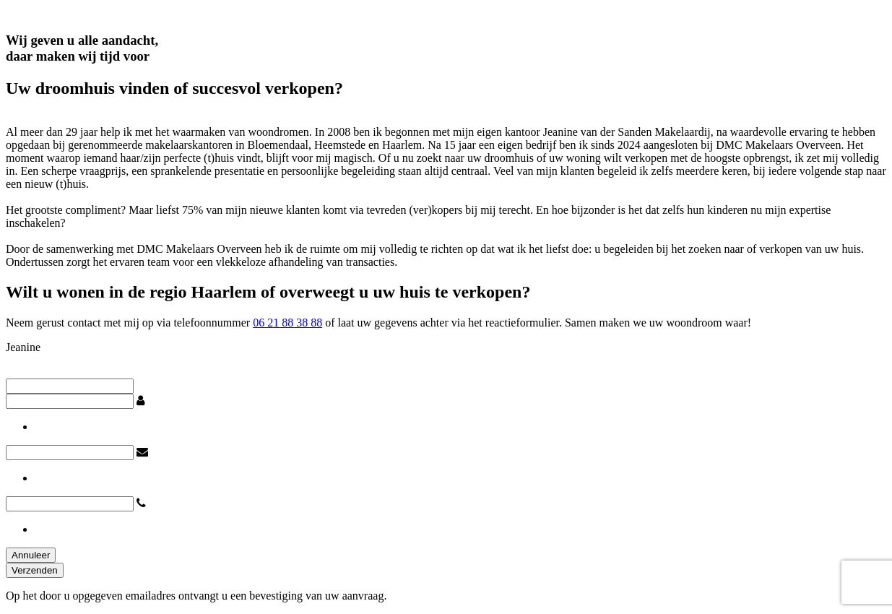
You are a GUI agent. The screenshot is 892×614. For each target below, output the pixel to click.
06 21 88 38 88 (287, 322)
